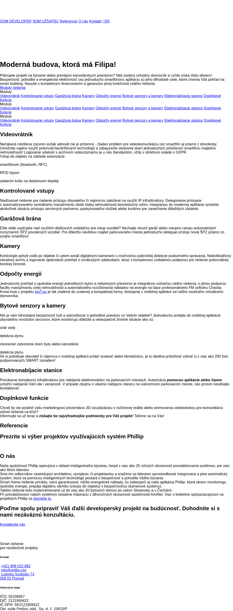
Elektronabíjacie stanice (183, 96)
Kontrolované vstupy (37, 96)
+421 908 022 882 (15, 566)
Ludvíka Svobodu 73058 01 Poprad (17, 576)
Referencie (68, 21)
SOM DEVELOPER (16, 21)
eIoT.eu (41, 292)
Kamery (88, 96)
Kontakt (95, 21)
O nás (83, 21)
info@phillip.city (13, 570)
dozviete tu (42, 498)
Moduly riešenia (12, 88)
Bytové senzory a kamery (142, 96)
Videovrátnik (10, 96)
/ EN (105, 21)
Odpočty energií (108, 96)
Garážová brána (68, 96)
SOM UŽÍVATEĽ (46, 21)
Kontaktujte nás (12, 524)
